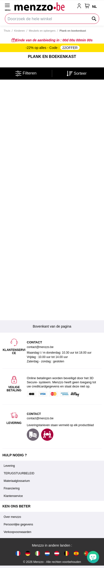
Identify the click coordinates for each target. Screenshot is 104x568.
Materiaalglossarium (17, 481)
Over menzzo (12, 517)
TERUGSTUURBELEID (19, 473)
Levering (9, 465)
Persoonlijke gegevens (18, 524)
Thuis (7, 30)
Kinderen (19, 30)
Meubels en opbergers (42, 30)
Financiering (11, 488)
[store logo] (45, 6)
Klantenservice (13, 496)
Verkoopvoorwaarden (17, 532)
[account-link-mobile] (80, 6)
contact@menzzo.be (40, 418)
